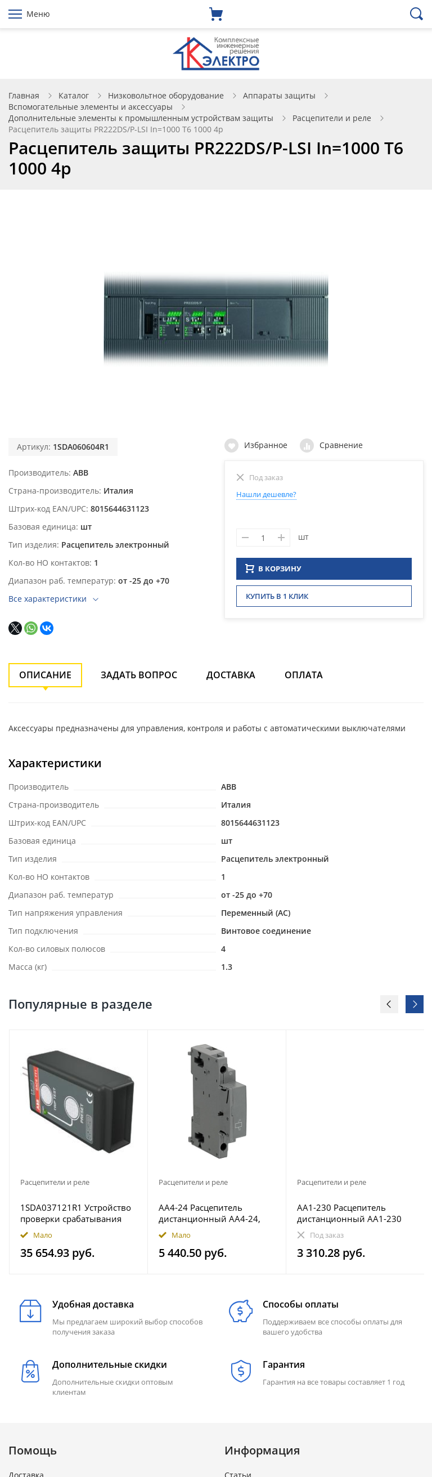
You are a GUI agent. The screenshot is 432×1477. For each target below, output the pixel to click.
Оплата (304, 675)
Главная (23, 95)
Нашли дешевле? (266, 494)
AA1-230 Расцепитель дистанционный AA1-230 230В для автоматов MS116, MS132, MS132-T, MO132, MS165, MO (354, 1213)
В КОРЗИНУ (273, 572)
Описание (45, 675)
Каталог (73, 95)
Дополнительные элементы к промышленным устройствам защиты (140, 118)
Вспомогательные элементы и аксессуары (90, 106)
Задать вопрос (139, 675)
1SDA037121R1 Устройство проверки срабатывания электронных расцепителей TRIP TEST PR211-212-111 (77, 1213)
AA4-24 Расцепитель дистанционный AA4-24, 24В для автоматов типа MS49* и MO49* (209, 1213)
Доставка (230, 675)
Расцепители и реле (331, 118)
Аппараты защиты (279, 95)
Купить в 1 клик (277, 599)
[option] (79, 1152)
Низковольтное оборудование (166, 95)
